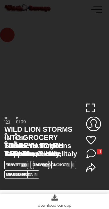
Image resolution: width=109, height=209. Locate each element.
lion (41, 164)
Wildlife (17, 164)
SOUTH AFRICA (21, 174)
